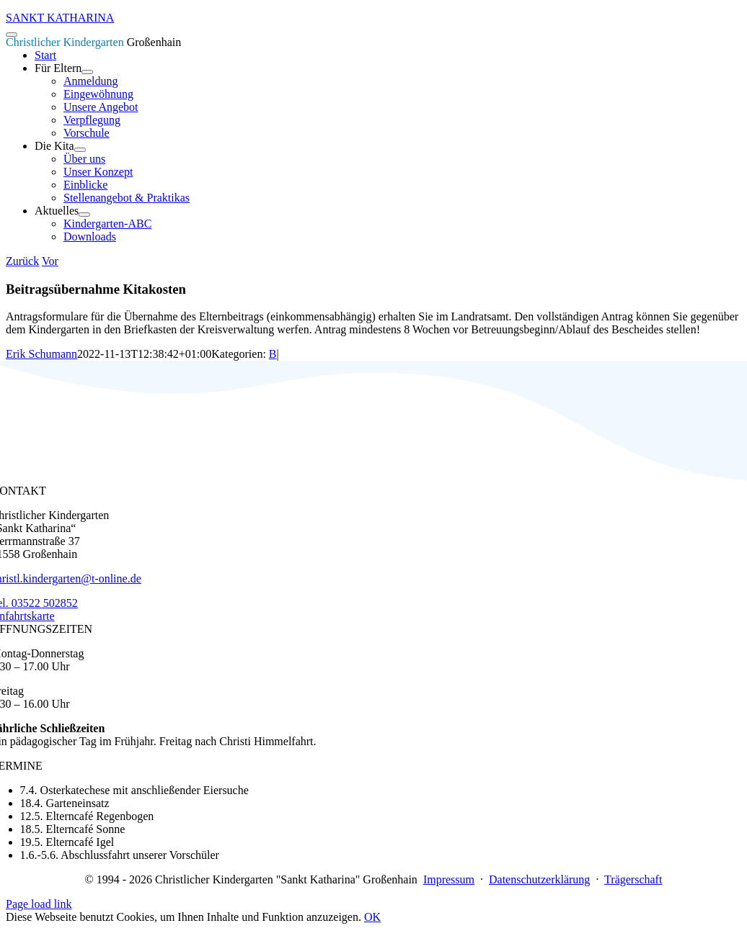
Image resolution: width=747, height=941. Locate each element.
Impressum (448, 879)
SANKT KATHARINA (60, 18)
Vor (50, 261)
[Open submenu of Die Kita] (80, 150)
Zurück (22, 261)
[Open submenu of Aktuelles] (84, 214)
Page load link (39, 904)
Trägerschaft (633, 879)
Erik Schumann (41, 354)
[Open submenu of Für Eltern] (87, 72)
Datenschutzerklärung (539, 879)
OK (372, 917)
